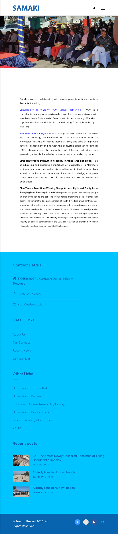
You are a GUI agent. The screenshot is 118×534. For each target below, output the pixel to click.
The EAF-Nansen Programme (43, 143)
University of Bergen (27, 396)
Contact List (21, 358)
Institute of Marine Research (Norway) (39, 404)
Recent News (22, 350)
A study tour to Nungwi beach (54, 472)
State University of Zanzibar (32, 420)
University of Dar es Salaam (32, 412)
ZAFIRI (17, 428)
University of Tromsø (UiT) (30, 388)
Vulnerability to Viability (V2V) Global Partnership (53, 127)
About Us (19, 334)
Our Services (21, 342)
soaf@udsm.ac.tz (28, 304)
